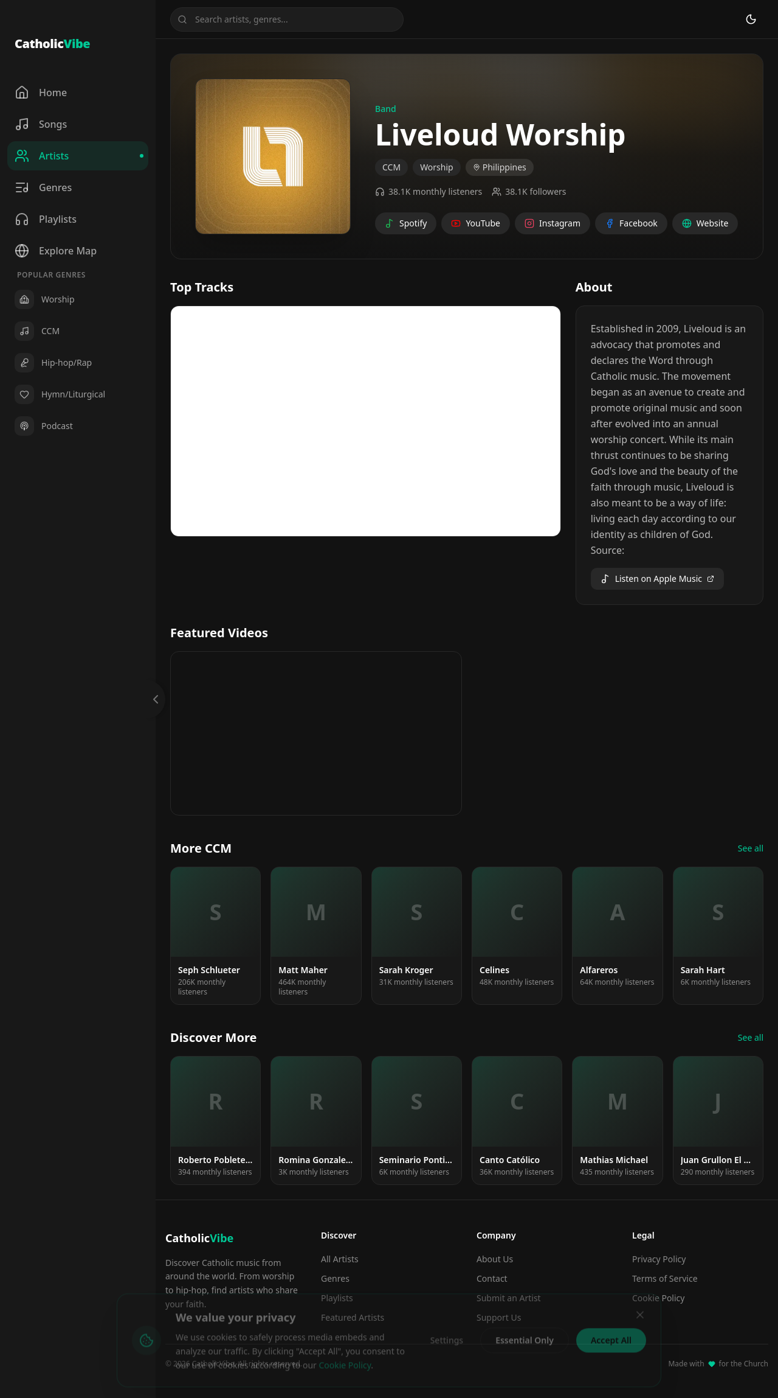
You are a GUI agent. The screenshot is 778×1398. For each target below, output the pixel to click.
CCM (391, 167)
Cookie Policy (658, 1298)
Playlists (337, 1298)
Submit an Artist (509, 1298)
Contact (492, 1278)
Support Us (499, 1317)
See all (750, 848)
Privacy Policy (659, 1259)
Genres (335, 1278)
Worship (436, 167)
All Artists (340, 1259)
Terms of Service (665, 1278)
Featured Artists (352, 1317)
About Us (495, 1259)
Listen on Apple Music (657, 578)
